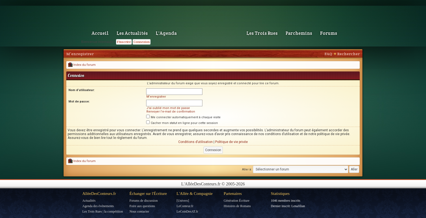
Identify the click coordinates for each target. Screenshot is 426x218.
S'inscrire (124, 42)
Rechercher (348, 53)
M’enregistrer (80, 53)
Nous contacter (139, 211)
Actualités (89, 201)
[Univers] (183, 201)
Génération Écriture (236, 201)
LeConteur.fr (185, 206)
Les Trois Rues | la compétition (102, 211)
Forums (328, 33)
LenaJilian (298, 206)
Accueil (100, 33)
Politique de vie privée (231, 142)
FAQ (328, 53)
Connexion (141, 42)
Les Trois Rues (262, 33)
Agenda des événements (98, 206)
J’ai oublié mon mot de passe (168, 108)
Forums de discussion (143, 201)
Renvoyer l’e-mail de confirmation (170, 111)
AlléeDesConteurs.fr (99, 193)
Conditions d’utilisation (195, 142)
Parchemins (299, 33)
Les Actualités (132, 33)
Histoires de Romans (237, 206)
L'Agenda (166, 33)
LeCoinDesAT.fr (187, 211)
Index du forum (82, 65)
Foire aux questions (142, 206)
